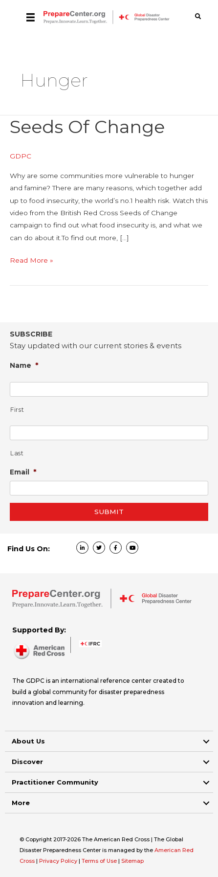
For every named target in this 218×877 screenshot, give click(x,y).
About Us (28, 741)
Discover (27, 761)
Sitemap (132, 860)
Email (23, 471)
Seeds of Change (87, 126)
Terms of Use (99, 860)
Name (24, 365)
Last (17, 453)
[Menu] (31, 17)
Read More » (31, 260)
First (17, 409)
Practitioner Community (55, 782)
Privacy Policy (59, 860)
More (21, 803)
